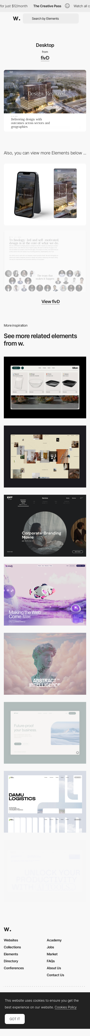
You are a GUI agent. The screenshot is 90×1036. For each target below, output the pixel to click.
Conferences (14, 968)
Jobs (50, 947)
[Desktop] (45, 595)
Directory (11, 961)
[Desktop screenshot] (45, 802)
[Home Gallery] (45, 456)
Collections (12, 947)
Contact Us (55, 975)
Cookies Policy (66, 1007)
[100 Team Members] (45, 261)
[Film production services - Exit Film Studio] (45, 526)
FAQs (51, 961)
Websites (11, 940)
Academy (54, 940)
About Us (54, 968)
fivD (45, 57)
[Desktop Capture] (45, 733)
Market (52, 954)
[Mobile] (45, 194)
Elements (11, 954)
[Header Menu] (45, 387)
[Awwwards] (16, 18)
